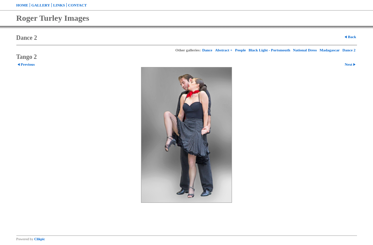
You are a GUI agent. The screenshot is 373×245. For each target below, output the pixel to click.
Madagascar (330, 50)
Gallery (40, 5)
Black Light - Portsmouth (269, 50)
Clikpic (39, 239)
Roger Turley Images (52, 18)
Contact (77, 5)
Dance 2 (348, 50)
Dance (207, 50)
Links (59, 5)
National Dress (305, 50)
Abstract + (223, 50)
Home (22, 5)
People (240, 50)
